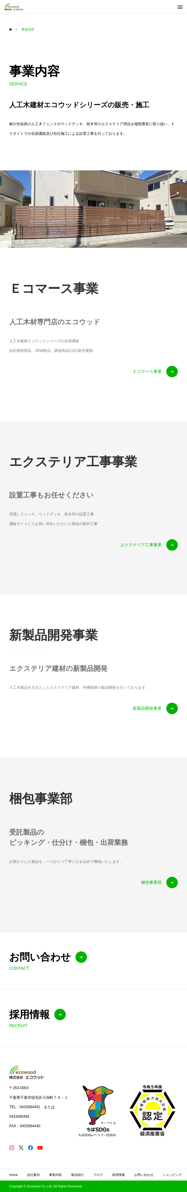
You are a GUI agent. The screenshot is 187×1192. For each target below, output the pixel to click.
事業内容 (55, 1175)
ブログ (98, 1175)
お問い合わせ (143, 1175)
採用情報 (118, 1175)
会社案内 (33, 1175)
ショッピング (172, 1175)
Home (13, 1175)
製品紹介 (77, 1175)
